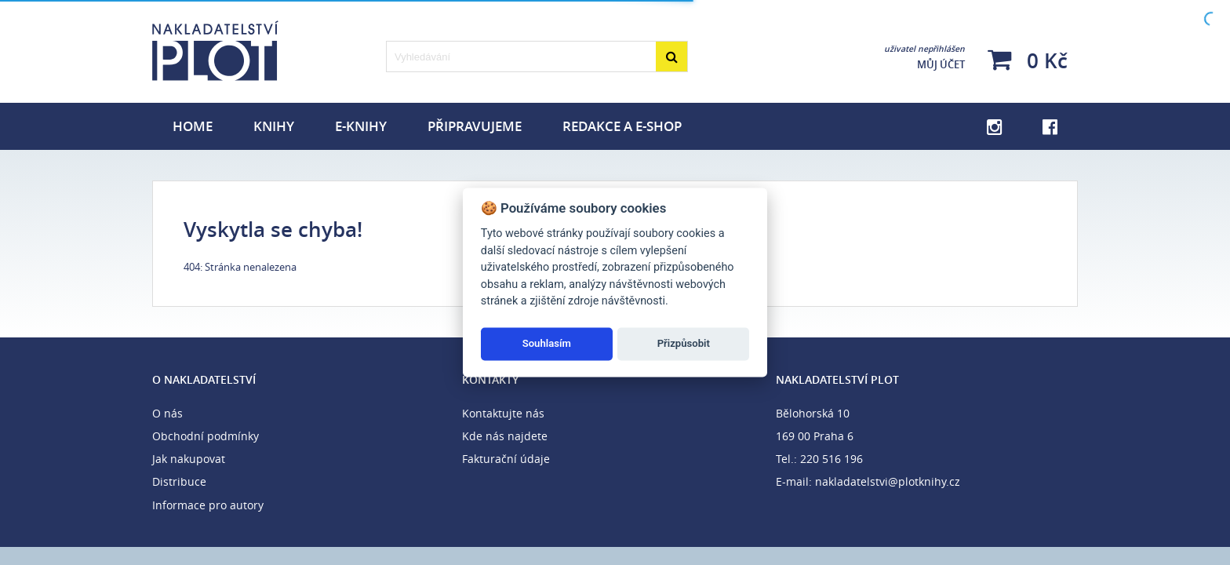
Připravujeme (475, 126)
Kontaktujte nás (503, 413)
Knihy (273, 126)
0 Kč (1028, 60)
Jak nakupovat (188, 458)
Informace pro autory (208, 505)
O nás (167, 413)
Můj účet (924, 57)
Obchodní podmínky (205, 435)
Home (193, 126)
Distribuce (179, 481)
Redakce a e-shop (622, 126)
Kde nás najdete (505, 435)
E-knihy (361, 126)
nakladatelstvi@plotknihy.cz (887, 481)
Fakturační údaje (506, 458)
